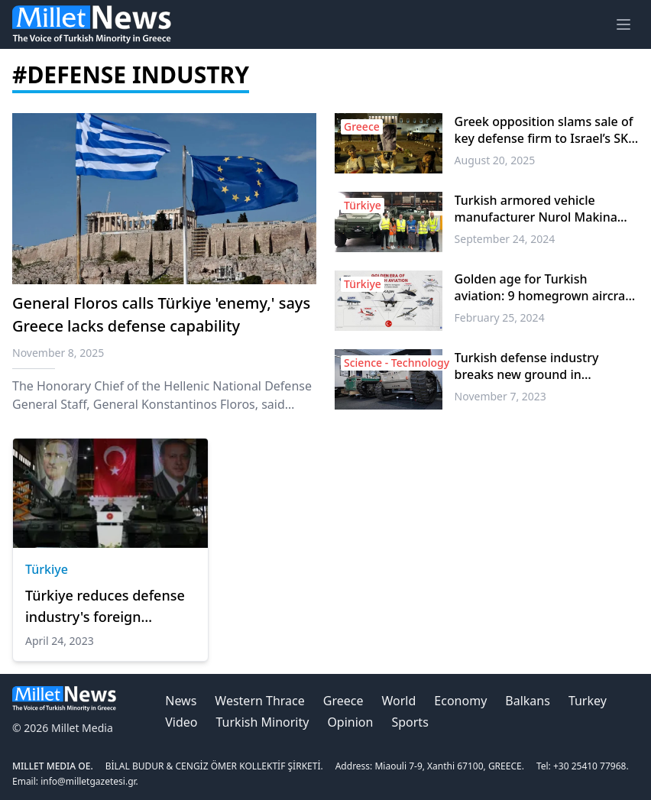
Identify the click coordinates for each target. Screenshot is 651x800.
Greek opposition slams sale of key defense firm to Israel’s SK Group (544, 130)
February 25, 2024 (500, 317)
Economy (460, 700)
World (399, 700)
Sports (409, 722)
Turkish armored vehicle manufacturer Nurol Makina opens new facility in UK (536, 208)
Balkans (527, 700)
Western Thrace (259, 700)
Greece (343, 700)
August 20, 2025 (495, 160)
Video (181, 722)
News (180, 700)
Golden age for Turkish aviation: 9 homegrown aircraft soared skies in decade (544, 287)
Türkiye (46, 569)
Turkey (587, 700)
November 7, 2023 (500, 396)
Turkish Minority (262, 722)
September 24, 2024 (505, 239)
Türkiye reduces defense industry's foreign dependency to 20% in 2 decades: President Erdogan (105, 606)
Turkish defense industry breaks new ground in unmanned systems (527, 366)
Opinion (350, 722)
